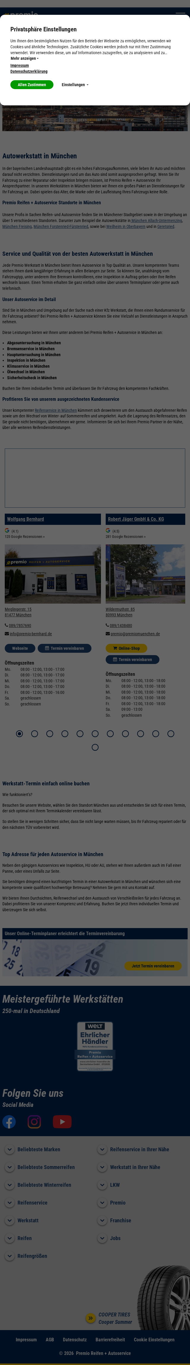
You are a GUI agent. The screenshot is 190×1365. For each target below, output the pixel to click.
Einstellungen (75, 84)
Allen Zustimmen (32, 84)
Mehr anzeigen (25, 58)
